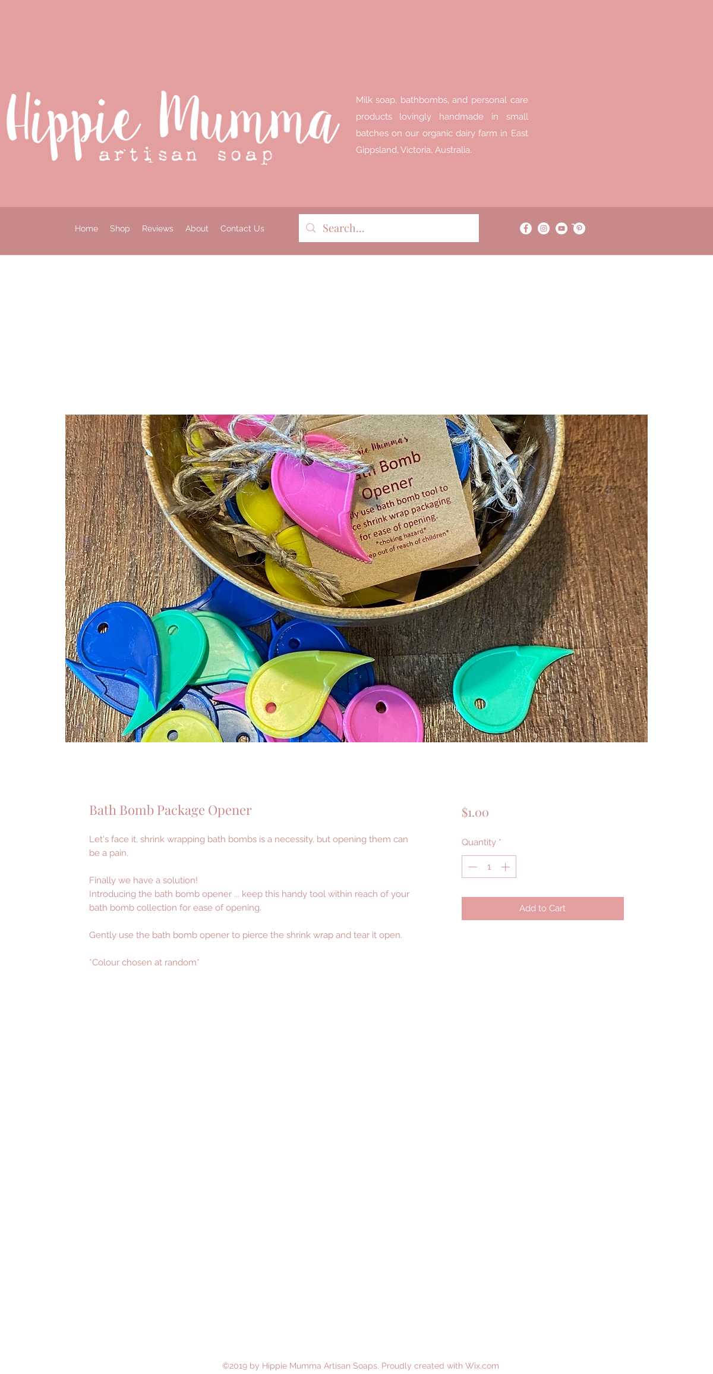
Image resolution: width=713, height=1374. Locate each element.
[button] (578, 228)
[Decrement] (471, 867)
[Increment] (507, 867)
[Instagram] (544, 228)
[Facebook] (526, 228)
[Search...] (388, 228)
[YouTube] (561, 228)
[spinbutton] (489, 867)
